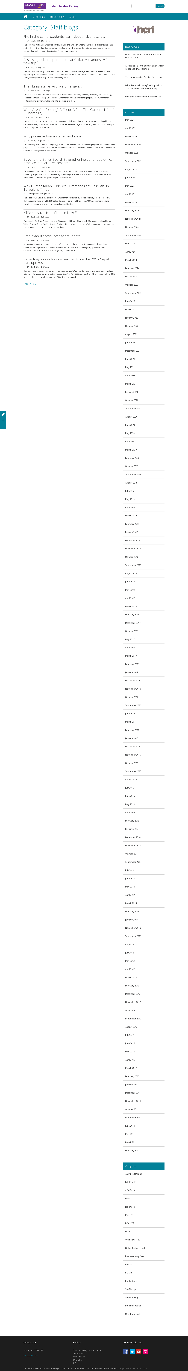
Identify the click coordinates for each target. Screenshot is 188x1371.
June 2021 (130, 359)
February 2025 (132, 210)
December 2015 (132, 746)
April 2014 (130, 894)
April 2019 (130, 507)
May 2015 (130, 804)
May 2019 (130, 499)
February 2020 (132, 458)
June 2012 (130, 1043)
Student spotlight (133, 1305)
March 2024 (131, 260)
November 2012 (133, 1002)
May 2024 (130, 243)
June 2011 (130, 1125)
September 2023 (133, 293)
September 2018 (133, 565)
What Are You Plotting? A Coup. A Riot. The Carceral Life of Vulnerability (68, 111)
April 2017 (130, 647)
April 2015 (130, 812)
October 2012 (131, 1010)
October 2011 (131, 1109)
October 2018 (131, 556)
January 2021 (131, 392)
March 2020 (131, 449)
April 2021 (130, 375)
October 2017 (131, 631)
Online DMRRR (132, 1239)
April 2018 (130, 598)
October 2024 (131, 227)
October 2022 (131, 326)
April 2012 (130, 1059)
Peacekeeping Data (134, 1256)
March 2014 (131, 903)
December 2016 (132, 680)
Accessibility (73, 1368)
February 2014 (132, 911)
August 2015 (131, 779)
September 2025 (133, 161)
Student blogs (57, 17)
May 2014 (130, 886)
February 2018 (132, 614)
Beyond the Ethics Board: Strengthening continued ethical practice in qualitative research (68, 161)
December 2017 (132, 622)
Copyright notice (58, 1368)
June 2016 (130, 713)
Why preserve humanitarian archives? (52, 136)
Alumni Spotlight (133, 1173)
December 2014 (132, 837)
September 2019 (133, 474)
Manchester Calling (26, 15)
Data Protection (42, 1368)
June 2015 (130, 796)
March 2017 (131, 655)
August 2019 (131, 482)
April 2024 (130, 251)
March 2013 (131, 977)
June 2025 (130, 177)
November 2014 (133, 845)
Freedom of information (90, 1368)
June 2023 (130, 301)
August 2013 (131, 944)
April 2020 (130, 441)
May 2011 (130, 1134)
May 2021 (130, 367)
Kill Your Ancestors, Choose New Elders (54, 212)
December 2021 (132, 350)
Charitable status (110, 1368)
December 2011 (132, 1092)
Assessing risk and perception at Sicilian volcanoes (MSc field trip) (66, 61)
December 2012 (132, 993)
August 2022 (131, 334)
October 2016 (131, 697)
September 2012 (133, 1018)
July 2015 (129, 787)
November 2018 (133, 548)
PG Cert (129, 1264)
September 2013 (133, 936)
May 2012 (130, 1051)
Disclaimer (28, 1368)
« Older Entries (30, 284)
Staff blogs (39, 17)
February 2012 (132, 1076)
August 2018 (131, 573)
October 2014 (131, 853)
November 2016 (133, 688)
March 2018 (131, 606)
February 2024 (132, 268)
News (128, 1231)
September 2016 (133, 705)
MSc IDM (129, 1223)
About (72, 17)
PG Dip (128, 1272)
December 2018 (132, 540)
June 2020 (130, 425)
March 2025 (131, 202)
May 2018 (130, 589)
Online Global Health (135, 1248)
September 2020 (133, 408)
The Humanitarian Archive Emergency (53, 86)
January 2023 (131, 317)
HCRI (27, 41)
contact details (31, 1355)
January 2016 (131, 738)
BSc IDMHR (130, 1182)
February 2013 (132, 985)
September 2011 (133, 1117)
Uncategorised (132, 1314)
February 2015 (132, 820)
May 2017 (130, 639)
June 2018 (130, 581)
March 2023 (131, 309)
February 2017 (132, 664)
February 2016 (132, 730)
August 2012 (131, 1026)
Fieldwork (130, 1206)
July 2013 (129, 952)
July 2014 (129, 870)
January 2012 (131, 1084)
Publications (131, 1281)
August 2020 (131, 416)
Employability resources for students (52, 236)
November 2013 (133, 927)
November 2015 (133, 754)
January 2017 (131, 672)
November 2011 (133, 1101)
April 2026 (130, 128)
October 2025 (131, 152)
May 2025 (130, 185)
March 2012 (131, 1068)
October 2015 (131, 763)
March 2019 (131, 515)
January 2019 (131, 532)
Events (128, 1198)
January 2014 (131, 919)
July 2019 (129, 491)
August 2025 (131, 169)
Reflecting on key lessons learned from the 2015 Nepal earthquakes (66, 261)
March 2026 (131, 136)
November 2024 (133, 218)
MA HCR (129, 1215)
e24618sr (29, 194)
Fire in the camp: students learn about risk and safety (64, 36)
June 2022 (130, 342)
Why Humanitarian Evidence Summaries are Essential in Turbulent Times (66, 188)
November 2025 (133, 144)
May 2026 (130, 119)
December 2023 (132, 276)
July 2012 (129, 1035)
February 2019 (132, 524)
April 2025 (130, 194)
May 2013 (130, 960)
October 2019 (131, 466)
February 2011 (132, 1150)
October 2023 (131, 284)
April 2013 (130, 969)
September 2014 (133, 861)
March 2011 (131, 1142)
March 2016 (131, 721)
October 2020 (131, 400)
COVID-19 (130, 1190)
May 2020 (130, 433)
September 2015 (133, 771)
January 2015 (131, 829)
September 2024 (133, 235)
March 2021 (131, 383)
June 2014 (130, 878)
